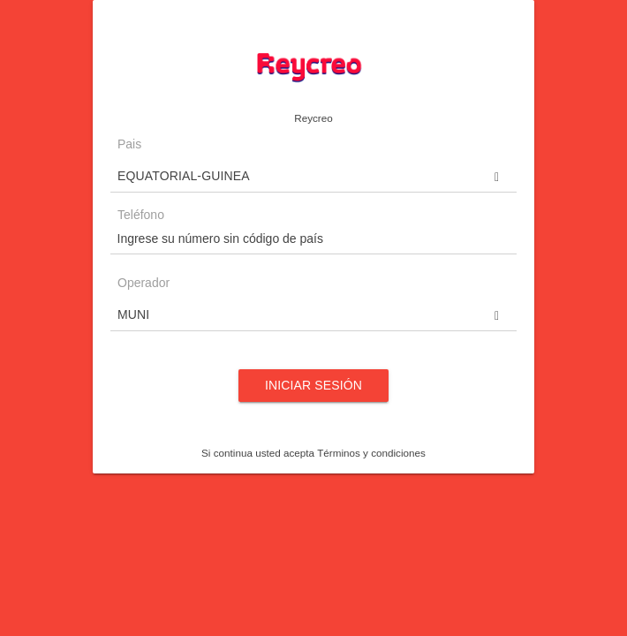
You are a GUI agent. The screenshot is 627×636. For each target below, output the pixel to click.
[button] (313, 176)
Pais (129, 144)
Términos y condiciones (371, 452)
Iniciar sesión (313, 385)
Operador (143, 283)
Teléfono (140, 215)
